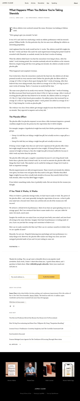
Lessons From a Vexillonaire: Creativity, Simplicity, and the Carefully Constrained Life (36, 328)
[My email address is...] (23, 276)
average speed (14, 210)
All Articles (15, 344)
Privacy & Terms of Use (25, 393)
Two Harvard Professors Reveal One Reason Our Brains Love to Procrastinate (33, 318)
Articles (33, 3)
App (48, 3)
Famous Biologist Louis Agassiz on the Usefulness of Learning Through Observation (35, 339)
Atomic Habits (34, 295)
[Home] (7, 3)
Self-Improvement (31, 17)
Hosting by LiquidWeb (39, 393)
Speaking (54, 3)
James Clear (19, 17)
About (76, 3)
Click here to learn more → (17, 302)
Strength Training (43, 17)
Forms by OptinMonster (52, 393)
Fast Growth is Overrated (17, 334)
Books (26, 3)
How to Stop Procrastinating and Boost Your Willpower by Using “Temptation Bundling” (36, 323)
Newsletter (41, 3)
